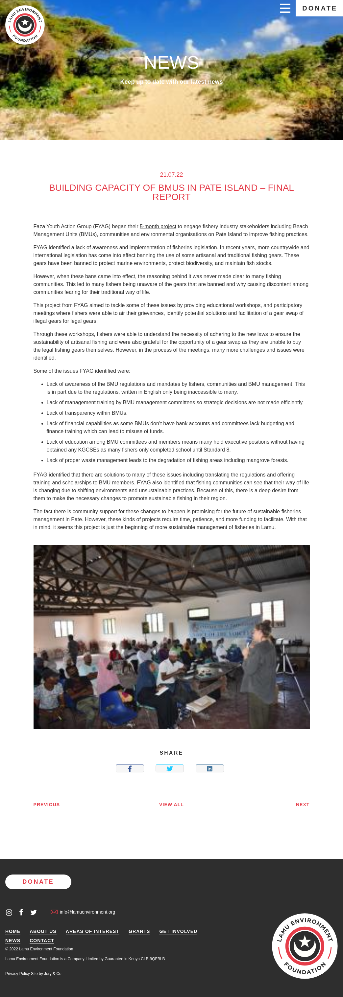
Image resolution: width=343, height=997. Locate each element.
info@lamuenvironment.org (83, 912)
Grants (139, 931)
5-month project (158, 226)
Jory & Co (52, 973)
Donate (319, 8)
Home (12, 931)
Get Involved (178, 931)
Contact (42, 940)
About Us (43, 931)
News (12, 940)
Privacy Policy (17, 973)
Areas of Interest (92, 931)
